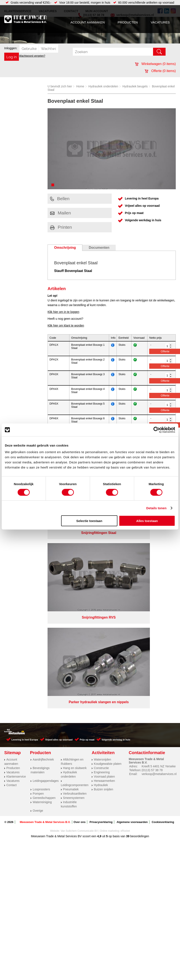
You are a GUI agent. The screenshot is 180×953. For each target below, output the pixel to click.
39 (127, 629)
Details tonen (156, 508)
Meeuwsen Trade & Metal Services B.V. (45, 614)
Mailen (60, 212)
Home (80, 86)
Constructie (101, 561)
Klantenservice (16, 569)
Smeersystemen (73, 590)
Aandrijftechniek (43, 552)
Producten (128, 22)
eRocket (125, 623)
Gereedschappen (44, 590)
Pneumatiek (71, 582)
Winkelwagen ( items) (155, 64)
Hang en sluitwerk (75, 561)
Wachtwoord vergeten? (32, 55)
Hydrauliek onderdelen (103, 86)
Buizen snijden (103, 582)
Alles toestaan (147, 521)
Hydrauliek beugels (135, 86)
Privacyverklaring (101, 614)
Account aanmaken (87, 22)
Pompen (38, 586)
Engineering (102, 565)
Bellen (59, 198)
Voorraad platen (104, 569)
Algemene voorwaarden (132, 614)
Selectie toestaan (89, 521)
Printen (61, 227)
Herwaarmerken (104, 573)
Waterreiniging (42, 595)
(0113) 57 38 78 (152, 563)
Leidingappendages (46, 573)
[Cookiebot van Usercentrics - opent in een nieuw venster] (156, 430)
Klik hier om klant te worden (66, 325)
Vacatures (160, 22)
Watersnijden (102, 552)
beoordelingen (139, 629)
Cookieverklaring (163, 614)
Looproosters (41, 582)
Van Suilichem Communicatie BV (79, 623)
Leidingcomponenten (75, 578)
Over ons (80, 614)
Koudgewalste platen (107, 556)
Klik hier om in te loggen (63, 312)
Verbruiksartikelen (75, 586)
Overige (38, 603)
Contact (11, 578)
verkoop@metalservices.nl (159, 566)
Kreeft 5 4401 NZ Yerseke (159, 559)
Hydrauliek (101, 578)
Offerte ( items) (160, 71)
